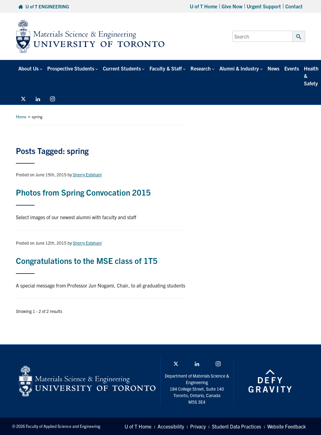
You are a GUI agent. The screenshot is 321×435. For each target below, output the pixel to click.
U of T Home (203, 6)
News (273, 68)
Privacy (198, 426)
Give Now (232, 6)
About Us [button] (28, 68)
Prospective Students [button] (70, 68)
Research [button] (200, 68)
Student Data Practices (236, 426)
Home (21, 116)
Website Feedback (286, 426)
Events (291, 68)
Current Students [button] (122, 68)
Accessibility (171, 426)
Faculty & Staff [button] (165, 68)
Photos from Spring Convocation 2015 (83, 192)
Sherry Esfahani (87, 174)
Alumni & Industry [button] (239, 68)
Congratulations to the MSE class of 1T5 (87, 260)
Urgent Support (264, 6)
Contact (294, 6)
